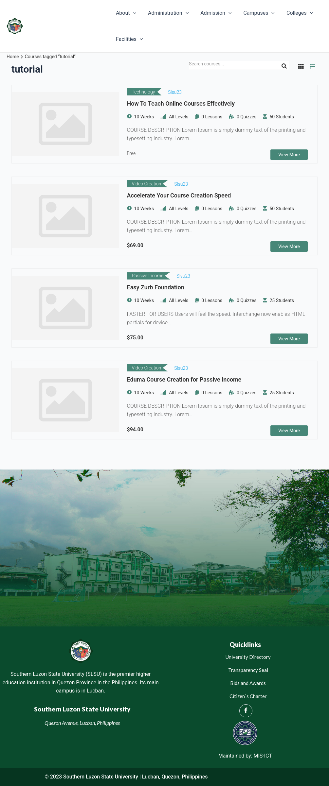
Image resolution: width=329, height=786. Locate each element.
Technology (143, 91)
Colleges (294, 13)
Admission (212, 13)
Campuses (254, 13)
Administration (166, 13)
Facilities (128, 39)
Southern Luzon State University (65, 26)
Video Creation (146, 183)
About (125, 13)
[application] (132, 13)
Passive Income (148, 276)
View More (289, 154)
